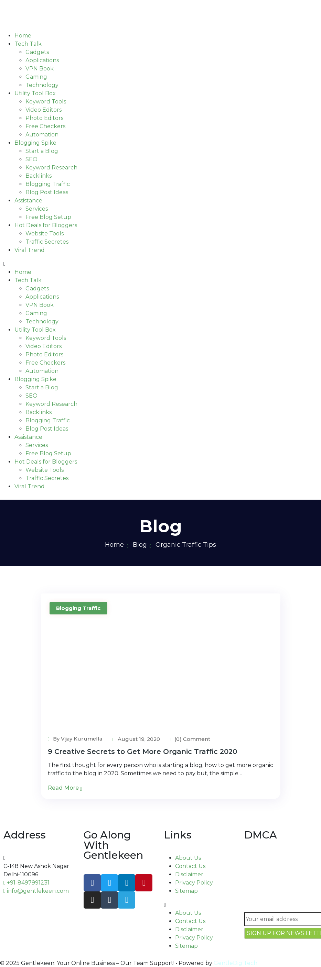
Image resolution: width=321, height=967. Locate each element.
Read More (65, 788)
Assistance (28, 200)
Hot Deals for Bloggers (45, 225)
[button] (160, 264)
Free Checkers (45, 126)
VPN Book (39, 68)
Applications (42, 60)
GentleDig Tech (235, 963)
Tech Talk (28, 44)
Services (36, 208)
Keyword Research (51, 167)
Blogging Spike (35, 143)
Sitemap (186, 891)
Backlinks (38, 176)
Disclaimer (189, 874)
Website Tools (44, 233)
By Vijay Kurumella (76, 738)
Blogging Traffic (47, 184)
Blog (140, 544)
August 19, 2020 (138, 739)
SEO (31, 159)
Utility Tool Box (35, 93)
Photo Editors (44, 118)
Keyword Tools (45, 101)
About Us (188, 858)
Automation (41, 134)
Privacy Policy (194, 882)
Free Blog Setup (48, 217)
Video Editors (43, 110)
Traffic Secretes (46, 241)
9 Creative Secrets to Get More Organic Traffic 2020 (142, 751)
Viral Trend (29, 250)
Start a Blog (41, 151)
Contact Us (190, 866)
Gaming (36, 77)
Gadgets (37, 52)
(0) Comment (192, 739)
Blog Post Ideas (46, 192)
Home (22, 35)
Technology (41, 85)
